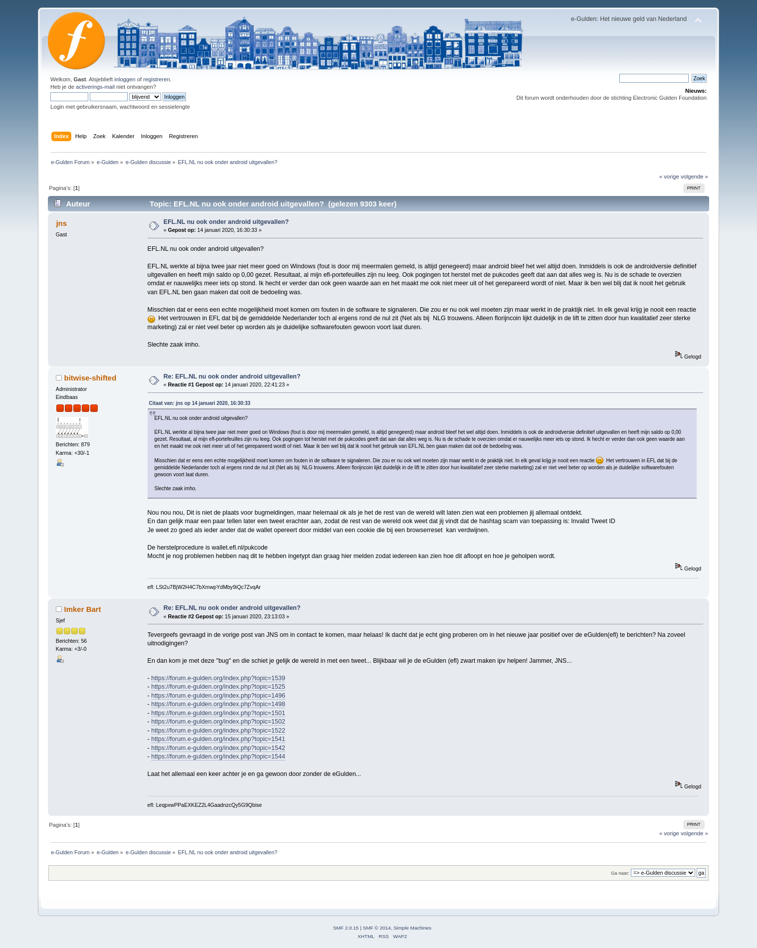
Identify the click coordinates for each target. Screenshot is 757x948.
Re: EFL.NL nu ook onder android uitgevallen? (232, 376)
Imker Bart (82, 609)
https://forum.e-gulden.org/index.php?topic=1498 (218, 704)
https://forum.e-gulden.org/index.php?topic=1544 (218, 756)
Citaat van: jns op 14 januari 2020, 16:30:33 (199, 403)
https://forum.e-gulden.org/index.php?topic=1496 (218, 695)
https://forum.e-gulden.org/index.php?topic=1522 (218, 730)
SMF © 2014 (377, 928)
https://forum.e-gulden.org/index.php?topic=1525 (218, 686)
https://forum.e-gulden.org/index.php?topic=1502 (218, 721)
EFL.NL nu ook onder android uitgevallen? (226, 221)
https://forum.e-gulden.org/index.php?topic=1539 (218, 678)
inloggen (124, 79)
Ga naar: (620, 873)
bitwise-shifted (90, 378)
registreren (156, 79)
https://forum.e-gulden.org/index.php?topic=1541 (218, 739)
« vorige (669, 177)
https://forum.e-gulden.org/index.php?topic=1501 (218, 713)
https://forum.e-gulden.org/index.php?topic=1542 (218, 748)
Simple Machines (412, 928)
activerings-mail (95, 87)
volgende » (694, 177)
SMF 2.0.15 (346, 928)
